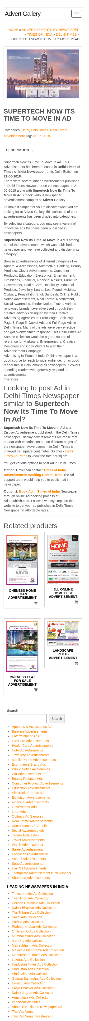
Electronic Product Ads (28, 793)
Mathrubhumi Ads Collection (32, 945)
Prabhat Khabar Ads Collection (34, 926)
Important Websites (26, 1002)
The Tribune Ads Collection (32, 912)
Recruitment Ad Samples (30, 826)
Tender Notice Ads (25, 835)
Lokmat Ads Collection (28, 960)
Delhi (25, 130)
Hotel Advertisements (27, 750)
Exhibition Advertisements (31, 797)
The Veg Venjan (23, 1011)
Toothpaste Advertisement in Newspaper (41, 873)
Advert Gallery (23, 13)
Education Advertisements (31, 788)
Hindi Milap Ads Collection (31, 974)
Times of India (39, 34)
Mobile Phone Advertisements (34, 760)
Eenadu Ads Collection (28, 983)
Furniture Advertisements (30, 741)
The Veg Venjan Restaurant (32, 1016)
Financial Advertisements (30, 802)
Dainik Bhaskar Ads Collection (34, 908)
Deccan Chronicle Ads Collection (36, 903)
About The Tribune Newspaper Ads (37, 1007)
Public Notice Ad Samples (31, 769)
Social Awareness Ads (28, 830)
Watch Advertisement (27, 845)
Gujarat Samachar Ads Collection (36, 978)
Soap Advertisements (27, 863)
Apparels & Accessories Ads (32, 727)
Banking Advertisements (29, 731)
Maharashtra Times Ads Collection (37, 955)
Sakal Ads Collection (27, 917)
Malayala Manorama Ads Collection (38, 950)
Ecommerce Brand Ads (29, 764)
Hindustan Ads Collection (30, 969)
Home (13, 30)
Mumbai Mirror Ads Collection (33, 936)
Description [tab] (17, 150)
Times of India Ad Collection (32, 893)
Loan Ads (19, 812)
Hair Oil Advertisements (29, 868)
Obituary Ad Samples (27, 816)
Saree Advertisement (27, 849)
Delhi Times (66, 34)
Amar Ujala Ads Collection (31, 997)
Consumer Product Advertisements (37, 783)
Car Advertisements (26, 774)
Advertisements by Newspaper (51, 30)
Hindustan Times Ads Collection (35, 964)
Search (12, 711)
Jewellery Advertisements (30, 755)
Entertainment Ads (25, 736)
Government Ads (24, 807)
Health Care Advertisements (32, 745)
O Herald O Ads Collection (31, 931)
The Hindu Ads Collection (30, 898)
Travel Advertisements (28, 840)
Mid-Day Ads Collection (29, 941)
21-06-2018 (41, 136)
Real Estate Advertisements (32, 821)
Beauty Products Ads (27, 779)
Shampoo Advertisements (31, 878)
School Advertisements (29, 859)
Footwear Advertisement (30, 854)
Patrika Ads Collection (28, 922)
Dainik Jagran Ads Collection (33, 993)
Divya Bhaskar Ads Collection (33, 988)
